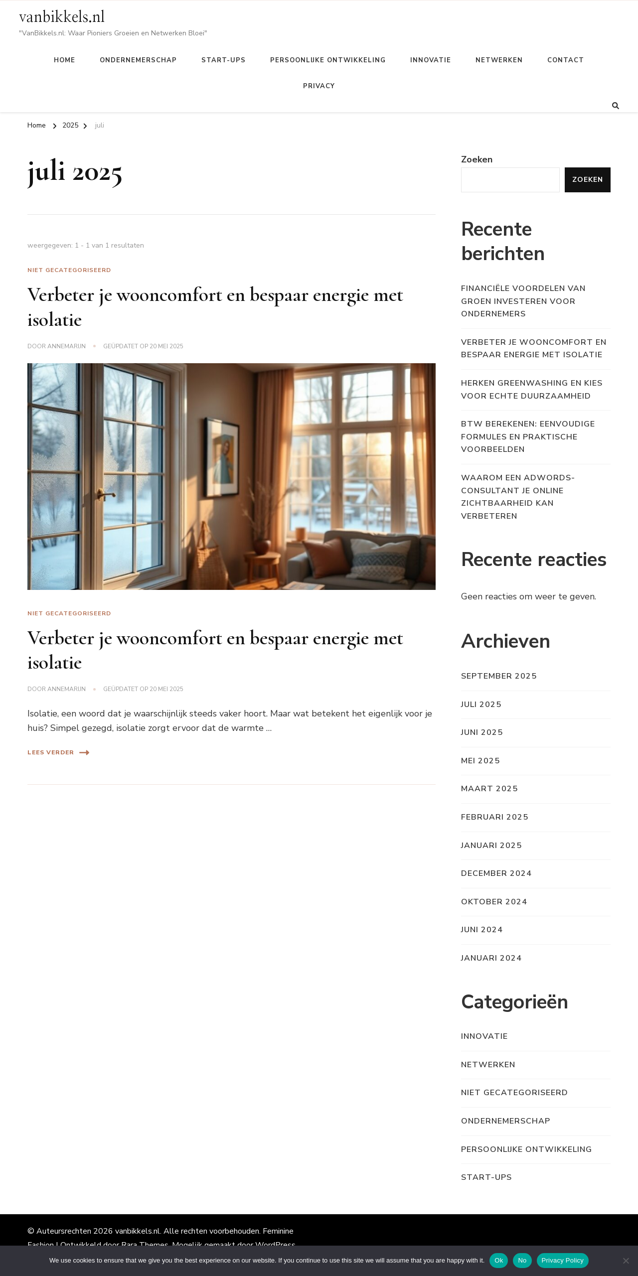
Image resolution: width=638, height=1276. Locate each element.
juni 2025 (482, 732)
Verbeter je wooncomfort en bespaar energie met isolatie (534, 349)
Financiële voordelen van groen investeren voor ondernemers (523, 301)
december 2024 (496, 873)
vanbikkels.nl (62, 17)
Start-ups (223, 60)
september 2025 (499, 676)
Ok (498, 1260)
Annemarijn (66, 346)
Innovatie (430, 60)
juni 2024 (482, 929)
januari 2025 (491, 845)
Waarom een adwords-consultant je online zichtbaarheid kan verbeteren (518, 497)
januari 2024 (491, 958)
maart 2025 (489, 788)
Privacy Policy (563, 1260)
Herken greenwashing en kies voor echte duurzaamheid (532, 390)
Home (64, 60)
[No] (626, 1261)
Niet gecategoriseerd (69, 270)
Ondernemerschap (138, 60)
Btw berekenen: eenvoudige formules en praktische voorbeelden (528, 437)
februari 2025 (494, 817)
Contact (565, 60)
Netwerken (499, 60)
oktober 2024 (494, 901)
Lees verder (58, 752)
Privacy (319, 86)
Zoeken (476, 159)
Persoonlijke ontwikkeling (328, 60)
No (522, 1260)
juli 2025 (481, 704)
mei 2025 (480, 760)
